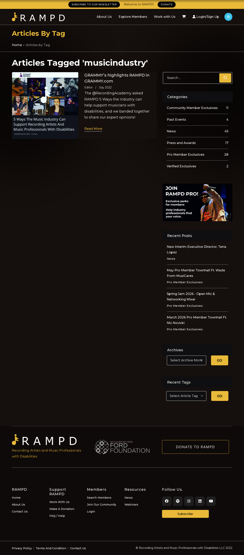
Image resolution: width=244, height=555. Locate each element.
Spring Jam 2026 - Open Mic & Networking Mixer (191, 296)
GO (219, 360)
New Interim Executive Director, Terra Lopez (196, 249)
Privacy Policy (22, 548)
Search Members (99, 497)
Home (17, 45)
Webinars (131, 504)
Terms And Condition (51, 548)
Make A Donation (61, 509)
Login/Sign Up (205, 17)
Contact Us (20, 511)
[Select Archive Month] (186, 360)
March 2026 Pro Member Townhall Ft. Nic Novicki (197, 320)
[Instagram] (189, 501)
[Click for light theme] (228, 17)
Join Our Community (101, 504)
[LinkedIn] (200, 501)
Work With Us (59, 502)
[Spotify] (178, 501)
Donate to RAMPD (195, 448)
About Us (104, 17)
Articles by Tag (38, 45)
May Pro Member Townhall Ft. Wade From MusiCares (196, 273)
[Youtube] (211, 501)
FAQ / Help (57, 516)
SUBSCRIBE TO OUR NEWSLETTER (94, 4)
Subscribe (185, 514)
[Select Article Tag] (186, 396)
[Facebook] (166, 501)
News (128, 497)
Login (91, 511)
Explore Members (133, 17)
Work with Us (164, 17)
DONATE (166, 4)
